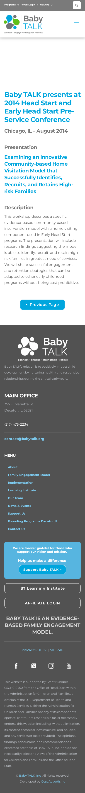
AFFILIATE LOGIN (42, 603)
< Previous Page (42, 304)
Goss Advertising (53, 781)
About (13, 467)
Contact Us (16, 529)
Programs (11, 4)
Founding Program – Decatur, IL (33, 521)
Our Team (15, 498)
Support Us (16, 513)
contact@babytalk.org (24, 439)
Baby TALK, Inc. (30, 775)
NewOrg (46, 4)
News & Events (19, 506)
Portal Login (30, 4)
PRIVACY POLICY (34, 650)
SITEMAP (56, 650)
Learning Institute (22, 490)
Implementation (20, 482)
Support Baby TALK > (42, 570)
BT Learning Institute (42, 588)
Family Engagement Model (29, 475)
